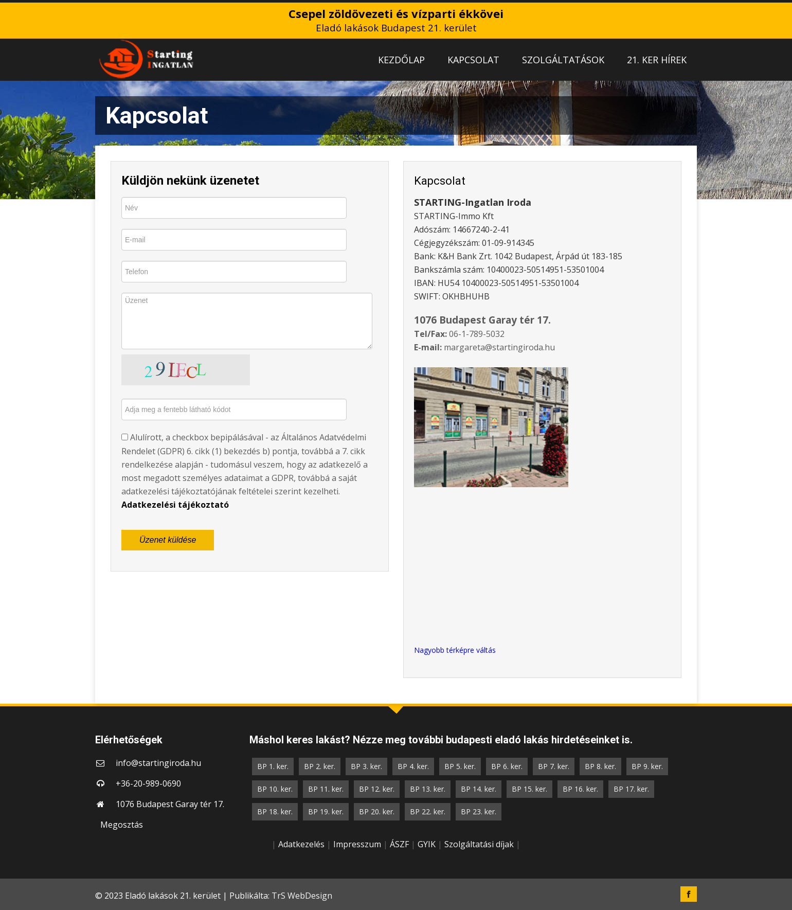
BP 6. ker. (507, 766)
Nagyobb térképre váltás (455, 650)
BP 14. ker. (478, 789)
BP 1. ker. (273, 766)
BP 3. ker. (366, 766)
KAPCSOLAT (473, 59)
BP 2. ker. (319, 766)
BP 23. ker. (478, 811)
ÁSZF (399, 844)
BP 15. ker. (529, 789)
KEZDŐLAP (401, 59)
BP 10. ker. (275, 789)
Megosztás (121, 824)
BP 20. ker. (376, 811)
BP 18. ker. (275, 811)
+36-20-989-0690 (148, 783)
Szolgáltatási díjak (479, 844)
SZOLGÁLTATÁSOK (563, 59)
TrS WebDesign (302, 895)
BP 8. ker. (600, 766)
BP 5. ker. (460, 766)
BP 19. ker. (326, 811)
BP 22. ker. (427, 811)
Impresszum (357, 844)
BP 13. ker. (427, 789)
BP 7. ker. (553, 766)
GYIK (427, 844)
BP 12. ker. (376, 789)
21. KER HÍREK (657, 59)
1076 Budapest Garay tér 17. (170, 804)
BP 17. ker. (631, 789)
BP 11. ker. (326, 789)
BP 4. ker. (413, 766)
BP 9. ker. (647, 766)
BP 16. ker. (580, 789)
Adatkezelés (301, 844)
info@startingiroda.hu (158, 763)
